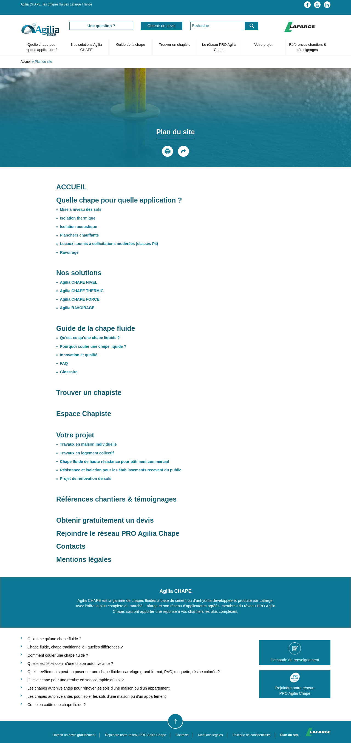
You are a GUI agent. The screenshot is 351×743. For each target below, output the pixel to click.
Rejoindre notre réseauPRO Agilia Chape (295, 684)
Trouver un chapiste (174, 44)
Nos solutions (78, 273)
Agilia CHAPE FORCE (80, 299)
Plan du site (289, 735)
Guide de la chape (130, 44)
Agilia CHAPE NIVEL (78, 282)
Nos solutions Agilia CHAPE (86, 47)
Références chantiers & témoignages (307, 47)
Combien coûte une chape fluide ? (56, 704)
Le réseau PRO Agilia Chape (219, 47)
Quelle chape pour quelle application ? (42, 47)
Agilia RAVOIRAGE (77, 308)
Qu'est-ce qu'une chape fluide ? (54, 639)
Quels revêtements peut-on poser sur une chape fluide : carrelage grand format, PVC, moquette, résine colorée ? (123, 672)
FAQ (64, 363)
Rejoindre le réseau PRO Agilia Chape (117, 533)
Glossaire (69, 372)
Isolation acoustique (78, 226)
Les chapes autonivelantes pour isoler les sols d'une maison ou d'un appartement (96, 696)
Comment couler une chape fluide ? (57, 655)
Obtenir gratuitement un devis (105, 520)
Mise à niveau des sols (80, 209)
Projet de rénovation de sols (86, 478)
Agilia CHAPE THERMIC (82, 291)
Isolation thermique (77, 218)
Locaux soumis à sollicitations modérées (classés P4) (109, 243)
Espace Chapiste (84, 413)
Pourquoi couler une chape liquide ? (93, 346)
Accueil (26, 62)
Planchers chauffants (79, 235)
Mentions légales (83, 559)
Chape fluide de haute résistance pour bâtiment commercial (114, 461)
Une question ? (101, 26)
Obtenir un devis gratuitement (73, 735)
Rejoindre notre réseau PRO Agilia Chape (135, 735)
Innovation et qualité (78, 355)
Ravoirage (69, 252)
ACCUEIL (71, 187)
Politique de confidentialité (251, 735)
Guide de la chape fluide (95, 328)
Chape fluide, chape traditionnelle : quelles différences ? (75, 647)
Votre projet (263, 44)
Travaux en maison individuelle (88, 444)
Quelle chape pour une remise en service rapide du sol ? (75, 680)
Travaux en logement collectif (87, 453)
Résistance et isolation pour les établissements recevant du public (121, 470)
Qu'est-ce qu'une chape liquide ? (90, 337)
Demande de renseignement (295, 652)
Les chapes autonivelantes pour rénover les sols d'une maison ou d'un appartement (98, 688)
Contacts (71, 546)
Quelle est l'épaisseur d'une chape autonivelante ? (70, 663)
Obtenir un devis (162, 26)
